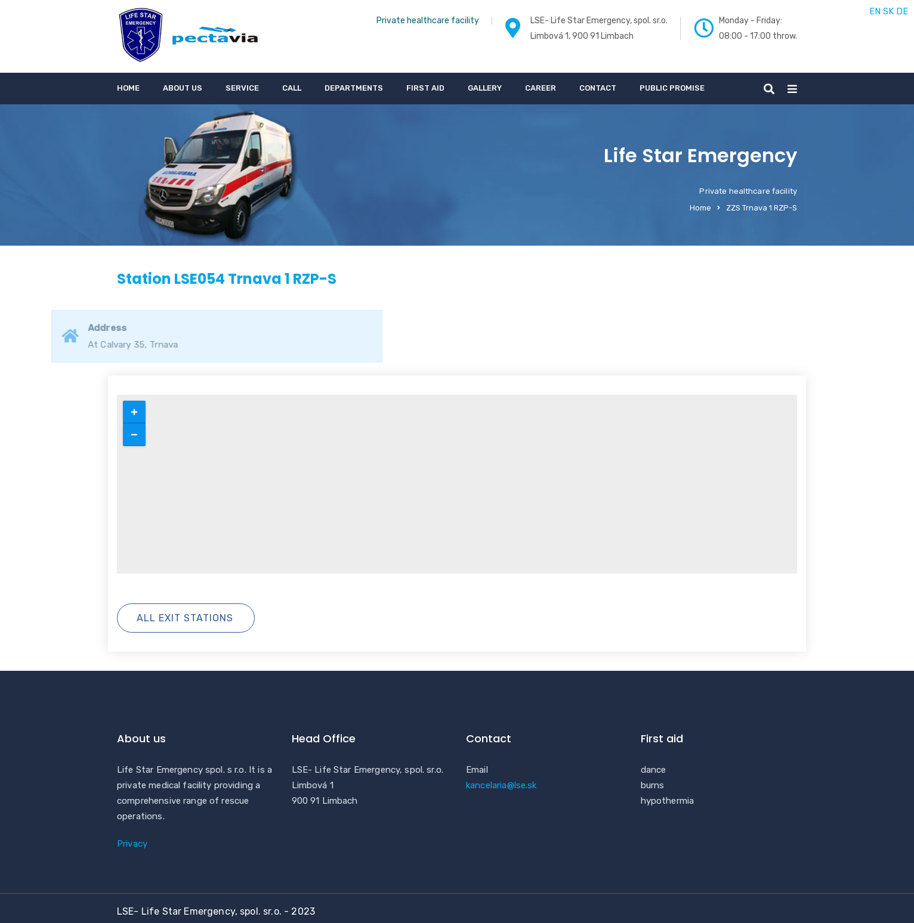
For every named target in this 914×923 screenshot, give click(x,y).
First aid (425, 87)
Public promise (672, 87)
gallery (485, 87)
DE (902, 11)
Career (540, 87)
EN (875, 11)
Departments (354, 87)
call (291, 87)
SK (888, 11)
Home (128, 87)
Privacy (132, 843)
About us (182, 87)
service (242, 87)
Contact (597, 87)
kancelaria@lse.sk (501, 785)
